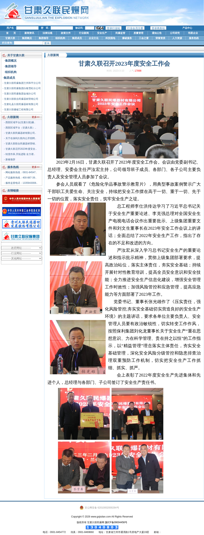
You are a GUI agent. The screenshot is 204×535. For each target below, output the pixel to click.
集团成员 (77, 38)
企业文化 (94, 38)
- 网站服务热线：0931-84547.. (20, 172)
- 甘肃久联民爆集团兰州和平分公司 (22, 83)
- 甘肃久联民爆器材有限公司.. (20, 133)
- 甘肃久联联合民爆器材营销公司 (20, 98)
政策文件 (66, 33)
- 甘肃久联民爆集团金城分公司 (19, 93)
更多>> (35, 117)
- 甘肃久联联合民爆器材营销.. (20, 143)
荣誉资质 (160, 38)
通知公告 (157, 33)
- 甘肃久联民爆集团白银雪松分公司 (22, 88)
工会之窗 (144, 38)
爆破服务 (127, 38)
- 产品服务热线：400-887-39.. (20, 177)
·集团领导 (10, 66)
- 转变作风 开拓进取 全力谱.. (19, 154)
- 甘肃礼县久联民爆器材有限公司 (20, 104)
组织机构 (60, 38)
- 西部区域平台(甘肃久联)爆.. (19, 122)
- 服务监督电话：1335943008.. (20, 183)
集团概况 (27, 38)
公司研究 (175, 33)
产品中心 (187, 28)
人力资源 (177, 38)
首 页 (11, 33)
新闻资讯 (29, 33)
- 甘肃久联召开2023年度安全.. (20, 148)
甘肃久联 (10, 38)
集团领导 (43, 38)
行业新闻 (84, 33)
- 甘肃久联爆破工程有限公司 (18, 109)
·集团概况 (10, 60)
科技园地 (110, 38)
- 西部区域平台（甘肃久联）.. (20, 127)
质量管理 (138, 33)
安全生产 (102, 33)
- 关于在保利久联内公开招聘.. (20, 138)
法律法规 (47, 33)
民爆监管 (120, 33)
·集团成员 (9, 77)
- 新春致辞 (9, 159)
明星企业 (193, 33)
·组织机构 (10, 72)
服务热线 (194, 38)
